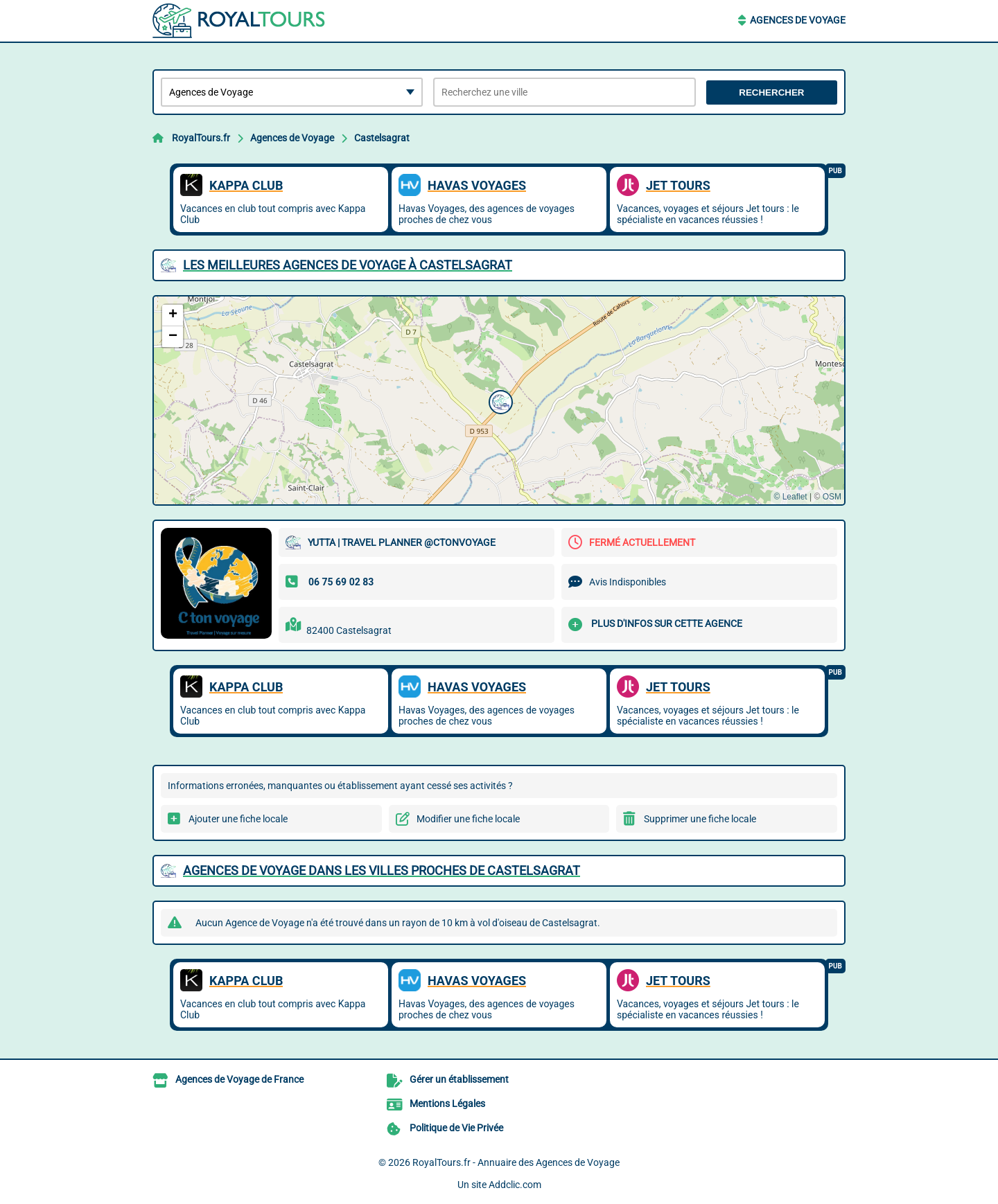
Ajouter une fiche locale (238, 818)
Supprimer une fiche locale (700, 818)
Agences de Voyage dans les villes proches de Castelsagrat (381, 870)
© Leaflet (790, 497)
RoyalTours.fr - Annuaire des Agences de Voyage (516, 1162)
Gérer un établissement (459, 1079)
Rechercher (771, 92)
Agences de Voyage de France (239, 1079)
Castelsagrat (382, 137)
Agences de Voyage (798, 20)
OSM (832, 497)
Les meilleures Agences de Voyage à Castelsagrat (347, 265)
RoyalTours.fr (201, 137)
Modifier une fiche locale (468, 818)
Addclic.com (515, 1184)
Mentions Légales (447, 1103)
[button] (499, 400)
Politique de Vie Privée (456, 1127)
